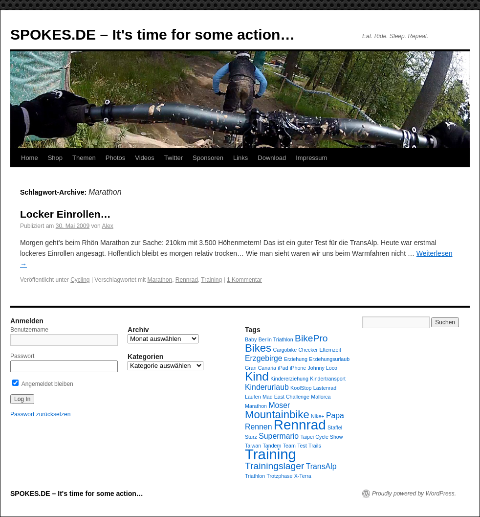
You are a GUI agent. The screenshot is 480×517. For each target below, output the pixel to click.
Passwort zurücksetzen (40, 414)
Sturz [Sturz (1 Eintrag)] (251, 437)
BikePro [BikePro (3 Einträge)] (311, 338)
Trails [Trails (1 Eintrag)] (314, 446)
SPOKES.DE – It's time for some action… (152, 34)
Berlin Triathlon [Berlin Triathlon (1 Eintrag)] (276, 339)
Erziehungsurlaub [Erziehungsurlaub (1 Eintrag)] (329, 359)
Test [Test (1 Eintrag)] (302, 446)
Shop (55, 157)
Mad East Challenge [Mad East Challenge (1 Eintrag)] (285, 397)
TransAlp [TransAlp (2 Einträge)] (321, 466)
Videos (144, 157)
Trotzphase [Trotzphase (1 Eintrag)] (279, 476)
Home (29, 157)
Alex (107, 226)
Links (240, 157)
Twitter (173, 157)
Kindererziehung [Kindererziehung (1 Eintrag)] (289, 379)
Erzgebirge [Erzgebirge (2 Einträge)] (264, 358)
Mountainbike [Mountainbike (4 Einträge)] (277, 414)
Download (272, 157)
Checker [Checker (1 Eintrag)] (308, 350)
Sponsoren (208, 157)
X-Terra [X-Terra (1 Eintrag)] (302, 476)
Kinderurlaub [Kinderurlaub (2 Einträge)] (267, 387)
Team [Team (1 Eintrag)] (289, 446)
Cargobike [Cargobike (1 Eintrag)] (285, 350)
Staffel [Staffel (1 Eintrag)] (334, 427)
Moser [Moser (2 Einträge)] (279, 405)
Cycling (79, 279)
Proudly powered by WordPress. (414, 493)
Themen (84, 157)
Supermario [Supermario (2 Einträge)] (279, 436)
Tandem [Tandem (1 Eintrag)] (272, 446)
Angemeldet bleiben (42, 384)
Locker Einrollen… (65, 214)
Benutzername (29, 329)
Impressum (311, 157)
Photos (115, 157)
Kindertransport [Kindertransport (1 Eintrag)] (328, 379)
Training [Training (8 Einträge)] (270, 454)
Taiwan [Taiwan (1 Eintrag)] (253, 446)
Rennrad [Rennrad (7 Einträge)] (300, 424)
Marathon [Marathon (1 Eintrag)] (256, 406)
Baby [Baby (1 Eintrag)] (251, 339)
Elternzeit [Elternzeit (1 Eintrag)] (330, 350)
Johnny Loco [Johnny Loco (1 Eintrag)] (322, 368)
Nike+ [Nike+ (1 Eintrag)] (318, 416)
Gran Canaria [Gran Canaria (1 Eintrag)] (260, 368)
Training (211, 279)
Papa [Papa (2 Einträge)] (335, 415)
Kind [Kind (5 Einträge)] (257, 376)
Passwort (22, 356)
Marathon (159, 279)
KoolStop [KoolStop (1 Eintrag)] (300, 388)
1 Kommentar (244, 279)
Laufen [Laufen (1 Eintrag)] (253, 397)
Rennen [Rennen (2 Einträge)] (258, 427)
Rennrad (186, 279)
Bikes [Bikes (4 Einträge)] (258, 348)
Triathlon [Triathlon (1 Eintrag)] (255, 476)
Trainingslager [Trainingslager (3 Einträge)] (274, 466)
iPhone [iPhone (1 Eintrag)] (298, 368)
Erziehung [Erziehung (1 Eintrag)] (295, 359)
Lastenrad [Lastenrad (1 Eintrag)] (324, 388)
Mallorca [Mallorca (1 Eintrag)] (320, 397)
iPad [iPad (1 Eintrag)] (283, 368)
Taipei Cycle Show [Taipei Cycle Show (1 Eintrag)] (321, 437)
